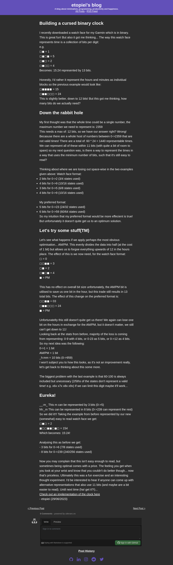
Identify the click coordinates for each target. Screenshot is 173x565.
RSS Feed (92, 11)
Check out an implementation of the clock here (69, 494)
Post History (86, 550)
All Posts (80, 11)
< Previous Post (36, 508)
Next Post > (139, 508)
